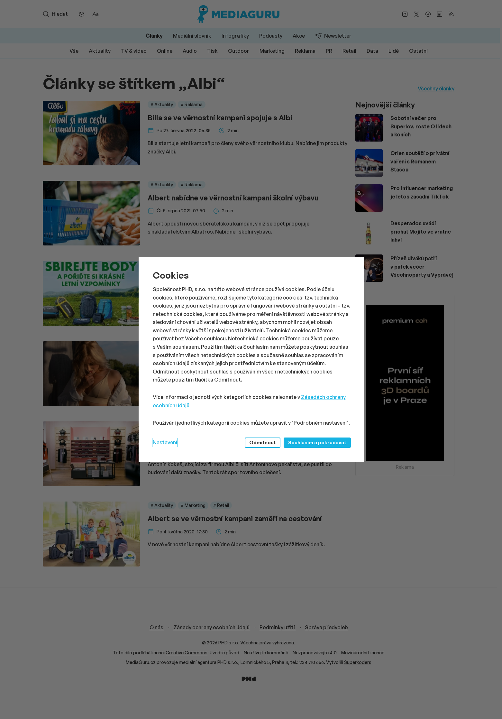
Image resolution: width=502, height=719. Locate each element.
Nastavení (165, 442)
